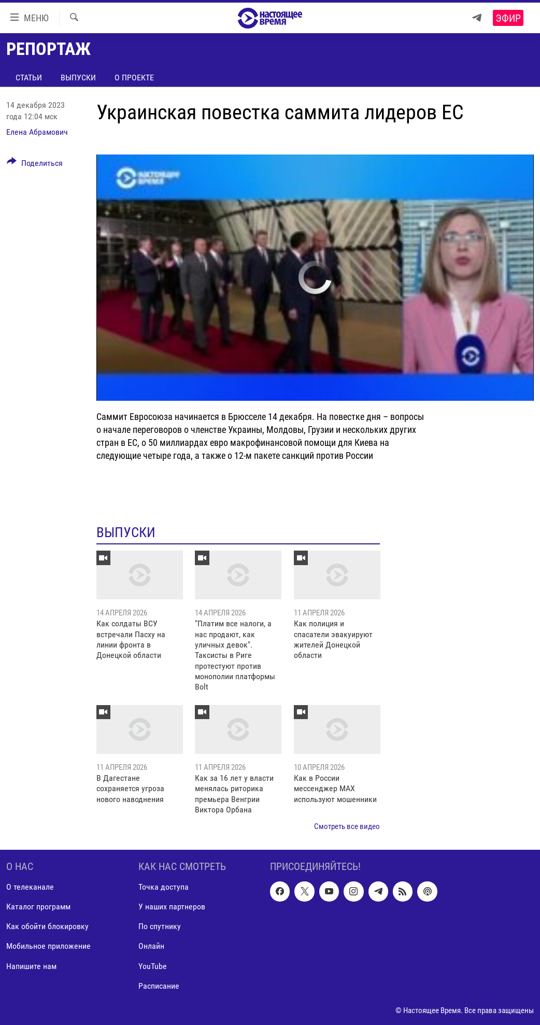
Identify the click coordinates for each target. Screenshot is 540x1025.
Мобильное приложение (48, 946)
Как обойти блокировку (47, 926)
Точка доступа (163, 887)
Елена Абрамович (37, 132)
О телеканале (30, 887)
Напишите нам (31, 966)
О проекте (134, 77)
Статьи (29, 77)
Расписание (158, 985)
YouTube (152, 966)
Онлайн (151, 946)
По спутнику (159, 926)
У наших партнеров (171, 906)
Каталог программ (38, 906)
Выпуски (78, 77)
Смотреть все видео (347, 826)
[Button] (35, 165)
